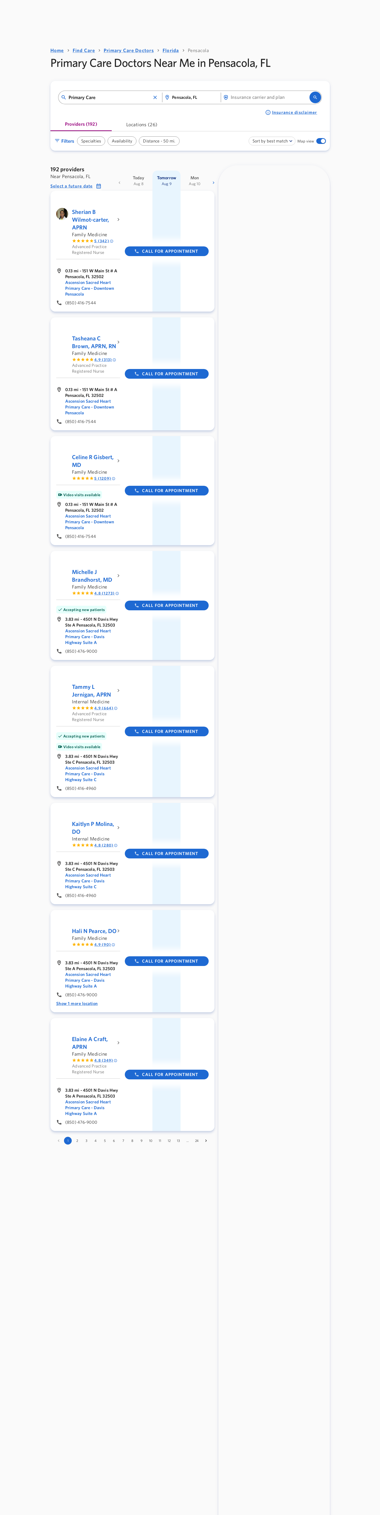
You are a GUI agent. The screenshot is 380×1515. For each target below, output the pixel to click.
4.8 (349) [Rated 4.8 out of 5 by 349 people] (105, 1060)
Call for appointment (166, 251)
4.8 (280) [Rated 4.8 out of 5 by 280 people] (106, 845)
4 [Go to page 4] (95, 1141)
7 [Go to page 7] (123, 1141)
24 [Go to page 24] (196, 1141)
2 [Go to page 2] (77, 1141)
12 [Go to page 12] (169, 1141)
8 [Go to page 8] (132, 1141)
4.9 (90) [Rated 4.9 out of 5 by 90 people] (104, 944)
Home (57, 50)
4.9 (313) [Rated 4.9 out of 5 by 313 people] (105, 359)
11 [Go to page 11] (160, 1141)
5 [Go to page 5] (105, 1141)
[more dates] (213, 183)
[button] (155, 97)
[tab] (81, 126)
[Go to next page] (206, 1141)
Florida (171, 50)
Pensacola (198, 50)
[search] (315, 97)
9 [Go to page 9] (141, 1141)
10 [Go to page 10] (150, 1141)
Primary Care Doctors (129, 50)
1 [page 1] (68, 1141)
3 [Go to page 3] (86, 1141)
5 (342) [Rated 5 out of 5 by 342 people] (103, 241)
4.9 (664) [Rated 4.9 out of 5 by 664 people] (106, 708)
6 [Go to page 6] (114, 1141)
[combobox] (110, 97)
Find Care (84, 50)
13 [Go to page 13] (178, 1141)
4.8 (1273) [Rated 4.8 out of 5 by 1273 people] (106, 593)
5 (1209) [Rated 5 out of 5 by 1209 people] (104, 478)
